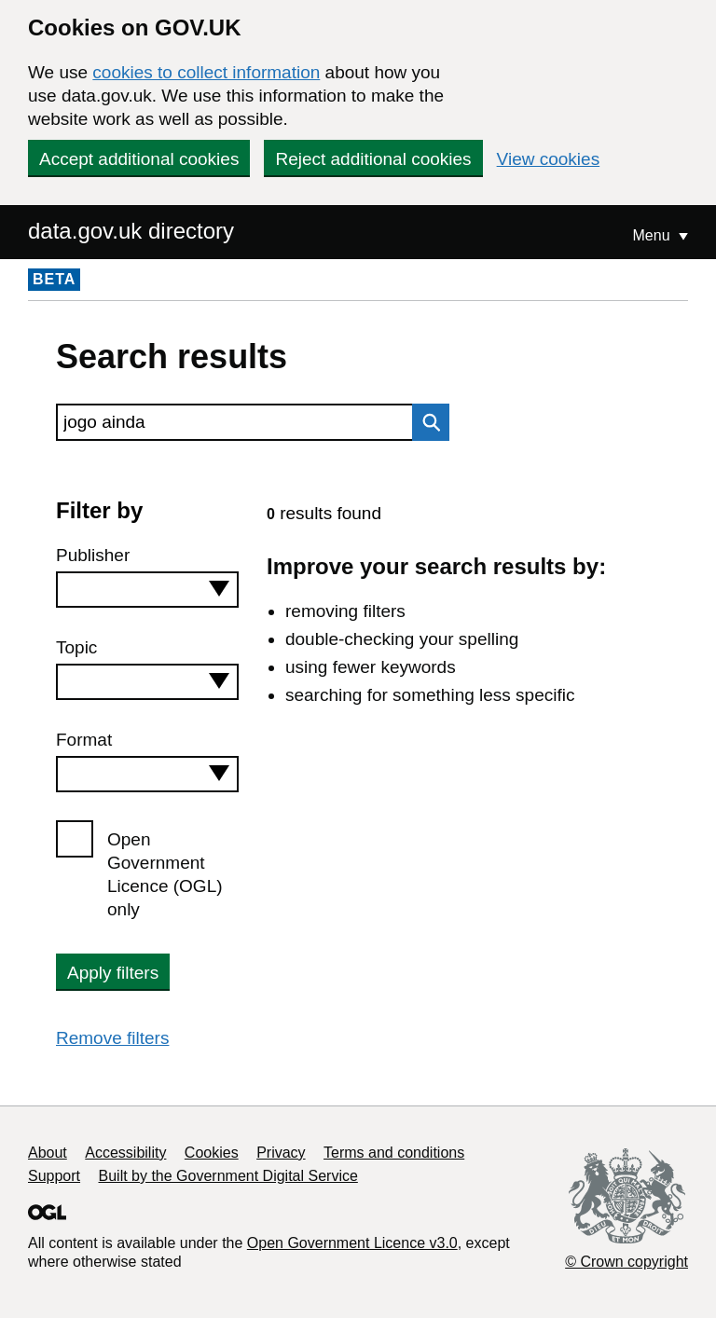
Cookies (212, 1152)
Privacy (280, 1152)
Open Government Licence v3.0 (352, 1243)
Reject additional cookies (373, 159)
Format (84, 739)
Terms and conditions (394, 1152)
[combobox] (147, 589)
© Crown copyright (626, 1262)
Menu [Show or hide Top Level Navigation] (653, 235)
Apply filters (112, 972)
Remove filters (112, 1038)
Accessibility (125, 1152)
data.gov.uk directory (131, 230)
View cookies (548, 159)
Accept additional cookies (139, 159)
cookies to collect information (206, 72)
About (47, 1152)
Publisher (93, 555)
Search (426, 422)
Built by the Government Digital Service (228, 1176)
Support (54, 1176)
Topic (76, 647)
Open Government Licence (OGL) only (165, 874)
